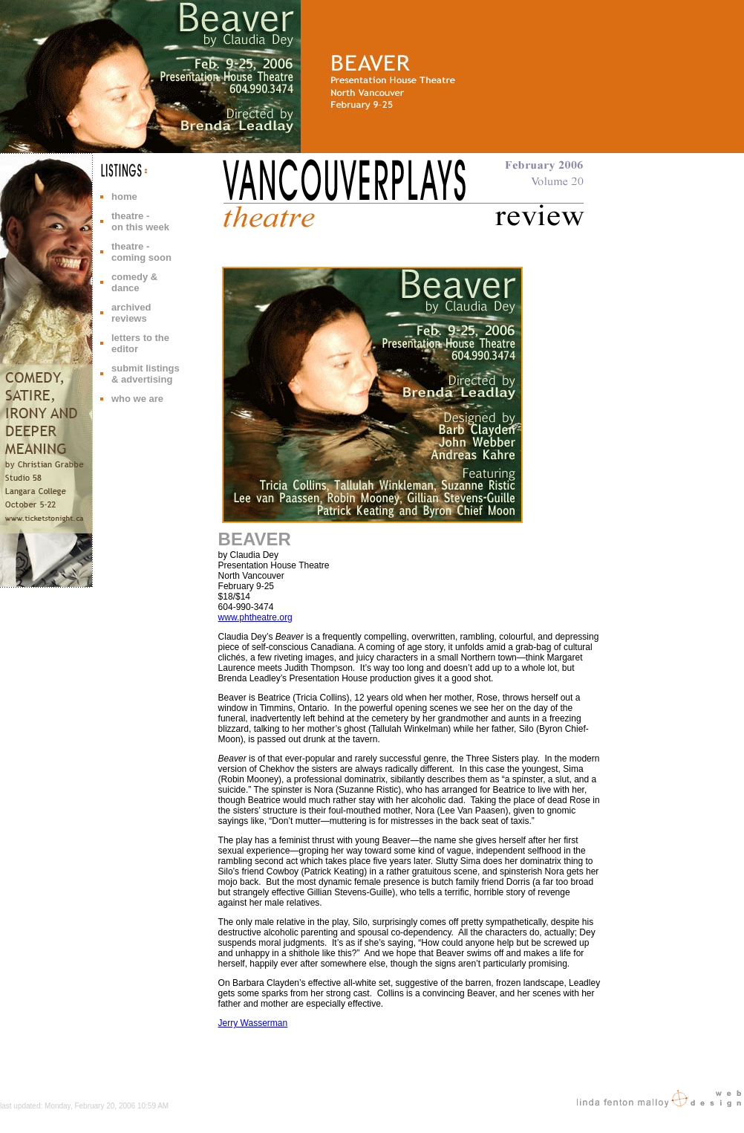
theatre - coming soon (141, 252)
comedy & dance (134, 282)
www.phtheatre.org (255, 617)
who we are (137, 398)
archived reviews (131, 313)
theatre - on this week (140, 221)
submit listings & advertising (145, 374)
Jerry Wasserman (253, 1023)
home (124, 196)
